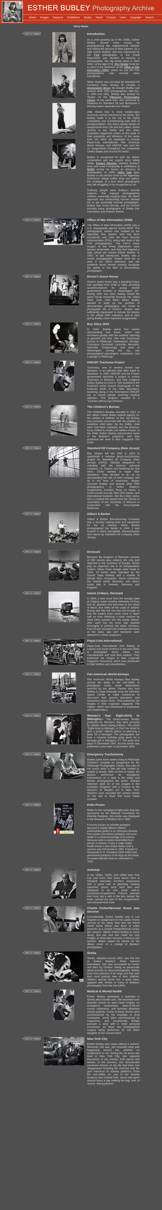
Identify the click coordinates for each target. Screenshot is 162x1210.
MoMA (91, 169)
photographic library (98, 87)
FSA (96, 54)
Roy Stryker (121, 64)
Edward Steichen (106, 163)
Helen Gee (125, 172)
